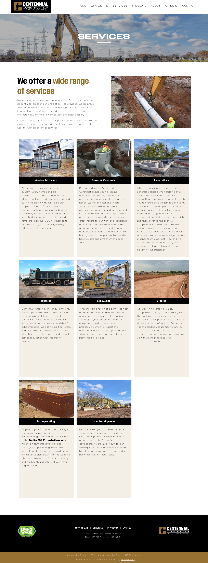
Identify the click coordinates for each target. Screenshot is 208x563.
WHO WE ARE (82, 528)
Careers (171, 6)
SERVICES (98, 528)
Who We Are (99, 6)
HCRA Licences (133, 555)
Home (82, 6)
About (156, 6)
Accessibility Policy (76, 555)
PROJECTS (113, 528)
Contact (188, 6)
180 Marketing (128, 559)
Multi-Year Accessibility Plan (106, 555)
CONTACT (128, 528)
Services (120, 6)
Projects (139, 6)
